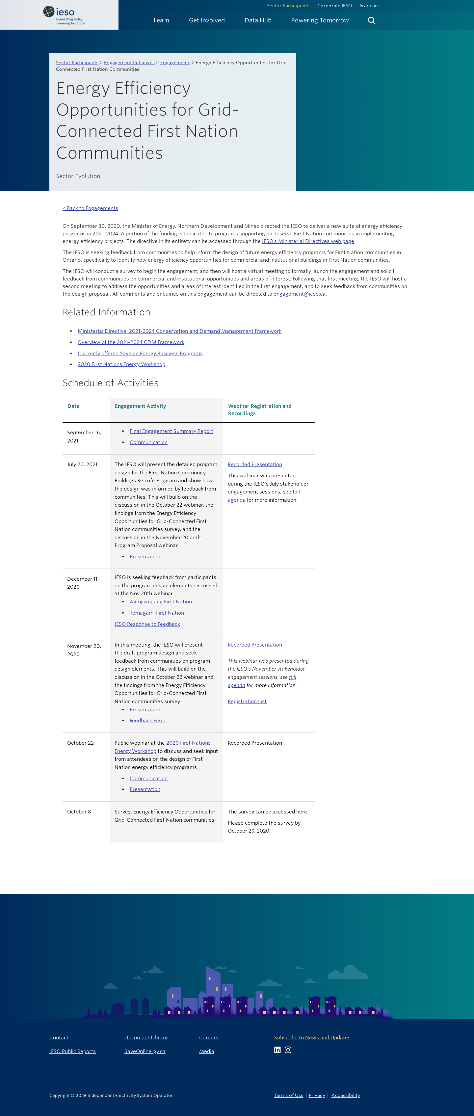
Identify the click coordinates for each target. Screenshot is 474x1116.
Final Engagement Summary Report (171, 431)
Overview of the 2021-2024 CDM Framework (131, 342)
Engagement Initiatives (129, 62)
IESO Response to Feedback (147, 624)
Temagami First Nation (157, 613)
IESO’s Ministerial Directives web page (308, 241)
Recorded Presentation (255, 464)
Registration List (247, 701)
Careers (208, 1037)
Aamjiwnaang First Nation (161, 601)
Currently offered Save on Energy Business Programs (140, 353)
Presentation (145, 556)
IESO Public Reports (72, 1051)
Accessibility (345, 1095)
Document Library (145, 1037)
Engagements (175, 62)
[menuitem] (161, 20)
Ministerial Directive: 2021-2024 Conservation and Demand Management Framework (179, 331)
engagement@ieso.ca (300, 294)
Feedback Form (147, 720)
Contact (58, 1037)
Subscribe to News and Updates (312, 1037)
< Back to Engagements (90, 208)
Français (369, 5)
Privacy (317, 1095)
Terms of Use (288, 1095)
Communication (149, 442)
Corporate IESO (334, 5)
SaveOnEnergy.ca (145, 1051)
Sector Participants (288, 5)
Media (206, 1051)
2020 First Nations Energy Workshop (121, 364)
